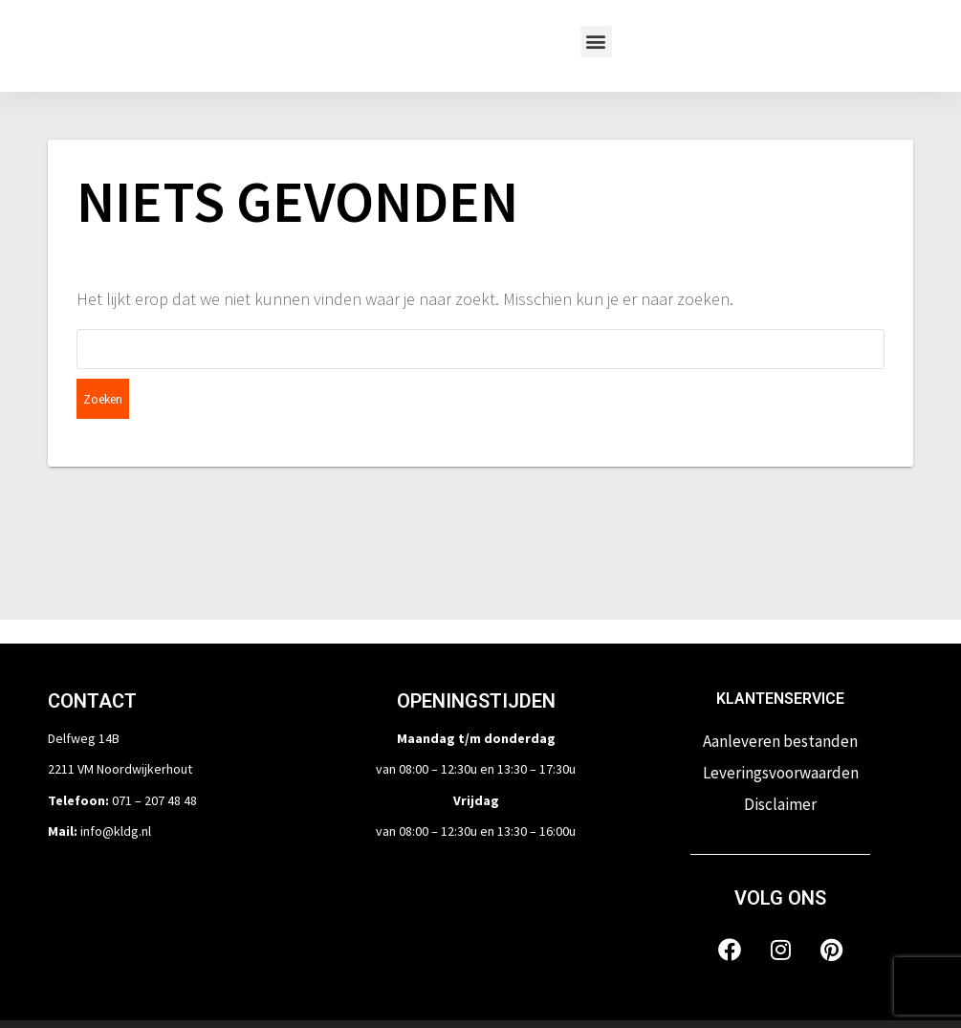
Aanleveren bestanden (780, 700)
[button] (596, 41)
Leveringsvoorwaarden (781, 732)
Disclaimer (780, 764)
